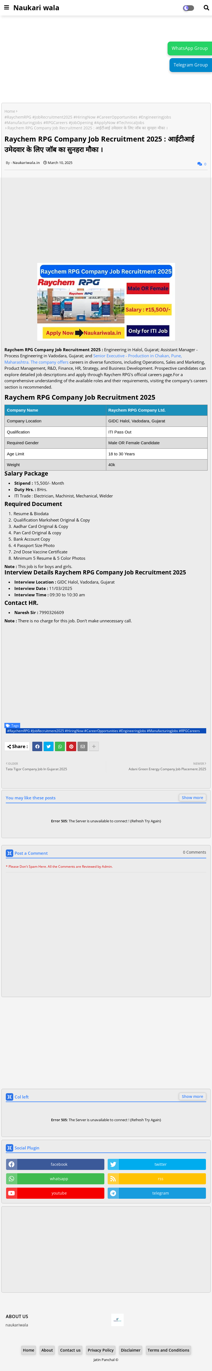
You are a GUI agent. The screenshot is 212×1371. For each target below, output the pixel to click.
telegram (160, 1193)
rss (160, 1178)
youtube (59, 1193)
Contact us (70, 1350)
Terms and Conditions (168, 1350)
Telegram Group (191, 65)
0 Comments (194, 852)
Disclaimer (131, 1350)
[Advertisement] (106, 60)
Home (9, 111)
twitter (161, 1164)
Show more (192, 797)
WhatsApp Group (190, 48)
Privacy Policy (101, 1350)
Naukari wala (36, 7)
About (47, 1350)
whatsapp (59, 1178)
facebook (59, 1164)
